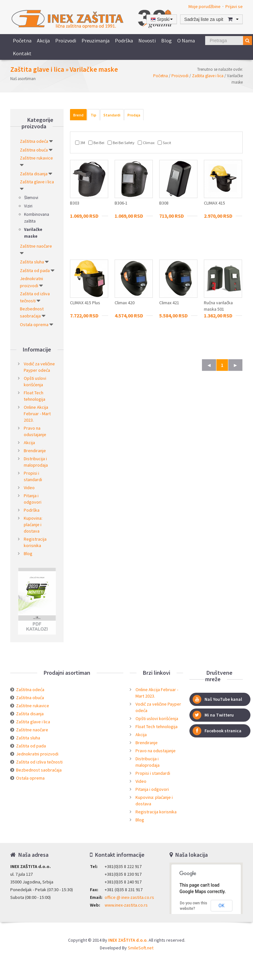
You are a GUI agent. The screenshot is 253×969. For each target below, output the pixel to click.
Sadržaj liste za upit (211, 19)
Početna (22, 40)
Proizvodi (65, 40)
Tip (93, 115)
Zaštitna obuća (34, 150)
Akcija (43, 40)
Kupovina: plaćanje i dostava (33, 524)
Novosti (147, 40)
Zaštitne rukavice (36, 158)
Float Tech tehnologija (156, 726)
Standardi (111, 115)
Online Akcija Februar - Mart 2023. (37, 413)
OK (221, 905)
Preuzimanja (95, 40)
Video (29, 487)
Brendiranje (35, 450)
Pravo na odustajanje (155, 751)
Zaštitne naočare (36, 246)
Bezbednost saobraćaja (39, 770)
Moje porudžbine (204, 6)
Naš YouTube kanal (217, 699)
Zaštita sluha (32, 262)
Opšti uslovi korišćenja (156, 718)
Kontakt (22, 53)
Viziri (28, 206)
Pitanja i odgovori (152, 789)
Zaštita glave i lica (207, 75)
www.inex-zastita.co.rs (126, 905)
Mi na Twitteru (213, 715)
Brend (78, 115)
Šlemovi (31, 197)
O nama (186, 40)
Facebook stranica (217, 731)
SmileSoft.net (140, 948)
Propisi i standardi (152, 773)
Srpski (162, 19)
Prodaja (133, 115)
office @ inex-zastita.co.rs (129, 897)
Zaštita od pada (35, 270)
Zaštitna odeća (34, 141)
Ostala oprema (34, 324)
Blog (166, 40)
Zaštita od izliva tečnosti (39, 762)
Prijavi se (234, 6)
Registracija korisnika (156, 812)
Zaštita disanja (34, 174)
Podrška (124, 40)
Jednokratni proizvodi (37, 754)
